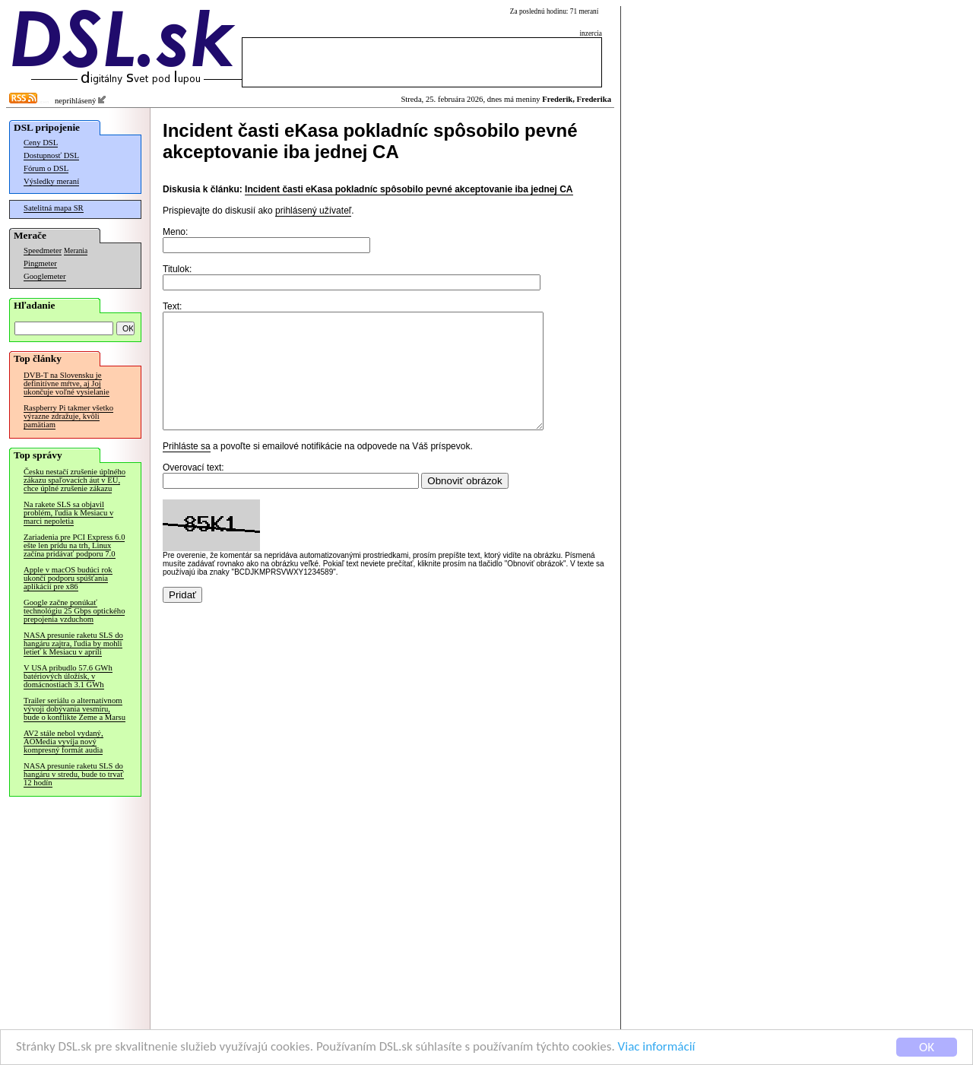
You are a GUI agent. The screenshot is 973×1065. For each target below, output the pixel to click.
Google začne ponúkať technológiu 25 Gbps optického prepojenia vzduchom (74, 610)
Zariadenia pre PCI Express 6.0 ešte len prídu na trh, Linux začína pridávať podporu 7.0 (74, 545)
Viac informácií (657, 1047)
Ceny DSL (41, 142)
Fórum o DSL (46, 168)
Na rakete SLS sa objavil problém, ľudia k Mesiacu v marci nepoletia (68, 512)
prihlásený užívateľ (313, 210)
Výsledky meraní (51, 181)
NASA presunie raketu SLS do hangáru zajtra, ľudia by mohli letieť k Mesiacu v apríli (73, 643)
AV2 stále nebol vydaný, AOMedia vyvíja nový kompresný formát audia (63, 741)
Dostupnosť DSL (51, 155)
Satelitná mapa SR (54, 208)
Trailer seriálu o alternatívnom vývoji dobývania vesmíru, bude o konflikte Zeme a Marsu (74, 708)
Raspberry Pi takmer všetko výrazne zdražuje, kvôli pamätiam (68, 416)
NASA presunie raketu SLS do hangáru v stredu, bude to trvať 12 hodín (74, 774)
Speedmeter (43, 250)
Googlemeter (45, 276)
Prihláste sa (187, 469)
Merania (75, 251)
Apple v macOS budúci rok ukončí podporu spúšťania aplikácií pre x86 (68, 578)
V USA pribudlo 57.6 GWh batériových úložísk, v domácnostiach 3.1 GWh (68, 676)
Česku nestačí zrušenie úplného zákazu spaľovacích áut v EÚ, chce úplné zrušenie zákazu (74, 480)
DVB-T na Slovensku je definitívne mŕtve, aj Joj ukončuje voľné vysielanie (66, 383)
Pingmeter (40, 263)
